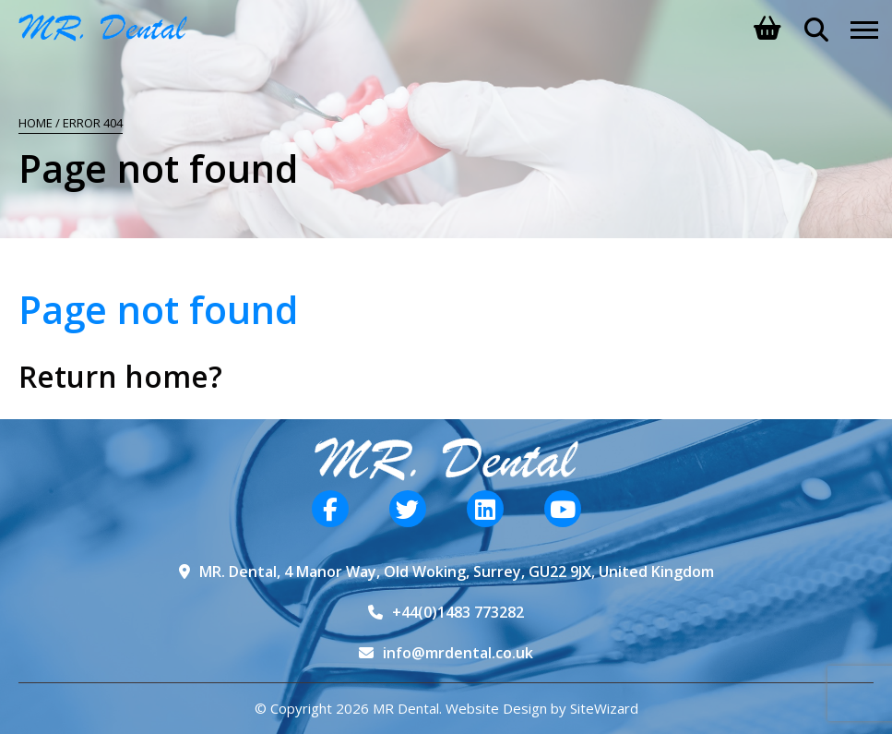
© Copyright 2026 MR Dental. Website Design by (412, 708)
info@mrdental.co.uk (458, 653)
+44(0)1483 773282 (458, 612)
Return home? (120, 376)
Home (35, 122)
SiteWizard (604, 708)
